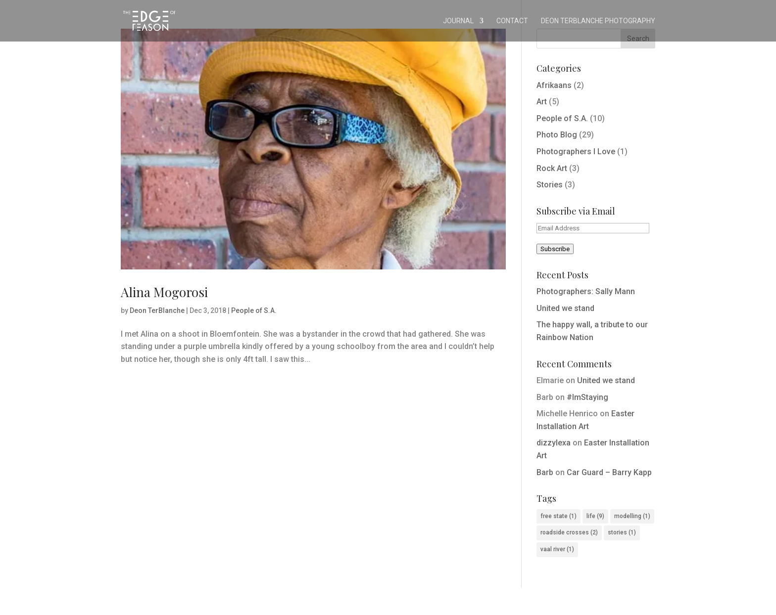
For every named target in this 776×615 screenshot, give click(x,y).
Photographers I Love (575, 151)
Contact (512, 21)
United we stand (565, 308)
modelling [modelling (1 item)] (632, 516)
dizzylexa (553, 442)
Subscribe (555, 249)
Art (541, 101)
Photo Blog (556, 134)
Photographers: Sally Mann (585, 291)
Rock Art (551, 168)
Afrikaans (554, 85)
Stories (549, 184)
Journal (458, 21)
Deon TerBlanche (157, 310)
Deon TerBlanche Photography (598, 21)
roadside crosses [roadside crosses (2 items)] (569, 532)
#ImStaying (587, 397)
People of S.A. (254, 310)
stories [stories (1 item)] (622, 532)
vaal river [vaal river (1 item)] (557, 549)
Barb (544, 472)
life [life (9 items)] (595, 516)
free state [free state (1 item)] (558, 516)
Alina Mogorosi (164, 292)
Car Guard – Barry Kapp (609, 472)
